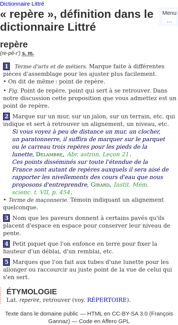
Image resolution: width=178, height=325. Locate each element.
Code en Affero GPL (104, 321)
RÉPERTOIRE (107, 300)
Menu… (169, 16)
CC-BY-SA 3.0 (130, 313)
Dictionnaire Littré (22, 3)
